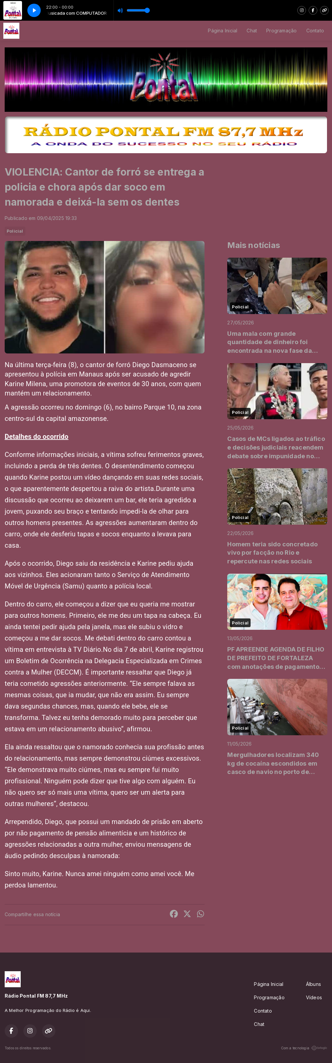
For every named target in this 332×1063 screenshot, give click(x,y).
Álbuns (313, 984)
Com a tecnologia (304, 1048)
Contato (315, 30)
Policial (15, 231)
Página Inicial (222, 30)
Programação (281, 30)
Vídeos (314, 997)
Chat (252, 30)
